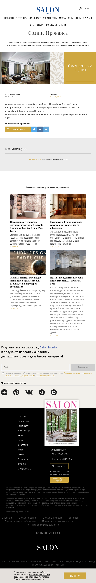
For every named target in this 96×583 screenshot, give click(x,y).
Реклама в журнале (52, 517)
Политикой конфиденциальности (19, 376)
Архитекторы (50, 18)
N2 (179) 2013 (55, 97)
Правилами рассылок (45, 376)
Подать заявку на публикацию (20, 521)
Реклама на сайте (27, 517)
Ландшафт (35, 18)
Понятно (75, 576)
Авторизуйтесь (35, 159)
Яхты (31, 25)
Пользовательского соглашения (78, 373)
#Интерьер (54, 247)
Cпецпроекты (25, 468)
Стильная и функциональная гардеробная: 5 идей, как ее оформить (66, 224)
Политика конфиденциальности (42, 524)
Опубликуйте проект (59, 479)
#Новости (14, 247)
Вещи (70, 18)
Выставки (23, 445)
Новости (9, 18)
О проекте (7, 517)
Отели (39, 25)
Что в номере (59, 466)
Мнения (63, 25)
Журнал (87, 18)
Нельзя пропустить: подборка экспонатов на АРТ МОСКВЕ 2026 (66, 280)
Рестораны (51, 25)
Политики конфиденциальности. (29, 579)
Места (62, 18)
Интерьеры (21, 18)
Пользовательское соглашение (58, 521)
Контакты (73, 517)
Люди (78, 18)
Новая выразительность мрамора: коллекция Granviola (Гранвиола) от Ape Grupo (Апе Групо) (26, 226)
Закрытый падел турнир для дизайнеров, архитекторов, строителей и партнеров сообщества (25, 282)
